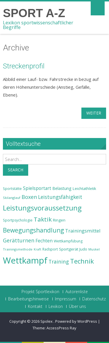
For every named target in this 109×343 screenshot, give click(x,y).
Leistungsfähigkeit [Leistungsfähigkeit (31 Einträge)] (60, 196)
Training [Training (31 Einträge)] (59, 261)
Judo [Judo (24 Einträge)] (83, 249)
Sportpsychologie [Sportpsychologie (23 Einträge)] (18, 220)
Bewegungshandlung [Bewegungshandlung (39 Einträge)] (33, 230)
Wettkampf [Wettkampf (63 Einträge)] (25, 260)
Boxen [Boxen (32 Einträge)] (29, 196)
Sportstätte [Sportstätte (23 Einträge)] (12, 188)
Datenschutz (94, 298)
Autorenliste (76, 291)
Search (15, 170)
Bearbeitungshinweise (28, 298)
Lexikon (56, 306)
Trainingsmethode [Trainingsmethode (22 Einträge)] (18, 249)
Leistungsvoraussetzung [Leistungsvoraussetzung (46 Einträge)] (42, 208)
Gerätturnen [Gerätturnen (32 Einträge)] (18, 240)
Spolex (46, 321)
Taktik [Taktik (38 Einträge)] (43, 219)
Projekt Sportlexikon (40, 291)
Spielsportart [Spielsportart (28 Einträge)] (37, 188)
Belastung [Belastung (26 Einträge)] (62, 188)
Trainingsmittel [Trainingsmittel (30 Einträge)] (83, 230)
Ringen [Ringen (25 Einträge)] (59, 220)
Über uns (77, 306)
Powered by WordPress (76, 321)
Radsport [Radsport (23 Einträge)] (50, 249)
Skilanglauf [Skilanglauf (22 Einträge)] (11, 197)
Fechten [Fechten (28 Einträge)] (44, 241)
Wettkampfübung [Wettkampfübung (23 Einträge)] (68, 241)
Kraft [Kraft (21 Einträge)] (37, 249)
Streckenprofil (23, 66)
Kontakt (35, 306)
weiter (93, 113)
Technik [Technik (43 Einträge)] (82, 261)
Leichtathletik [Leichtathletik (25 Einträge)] (84, 188)
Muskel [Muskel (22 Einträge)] (94, 249)
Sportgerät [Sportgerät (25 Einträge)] (68, 249)
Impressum (65, 298)
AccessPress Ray (61, 328)
